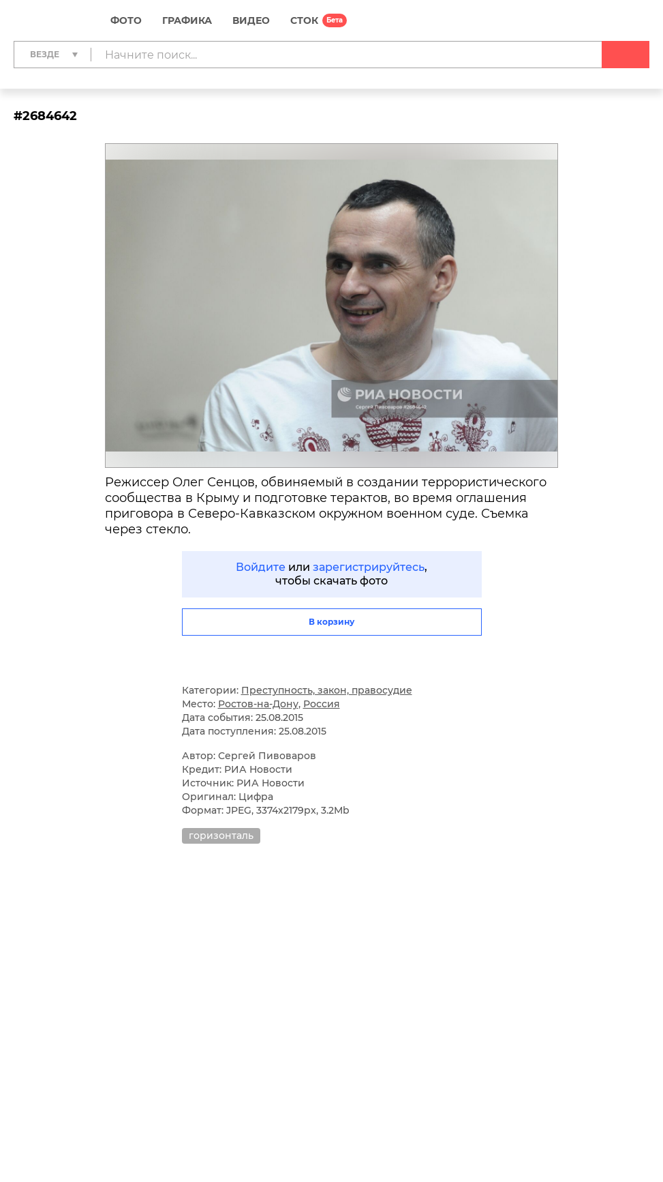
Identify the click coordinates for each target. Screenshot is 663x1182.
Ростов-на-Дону (258, 704)
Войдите (261, 567)
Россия (321, 704)
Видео (251, 20)
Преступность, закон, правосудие (326, 690)
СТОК (304, 20)
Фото (126, 20)
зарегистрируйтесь (369, 567)
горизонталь (221, 835)
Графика (187, 20)
